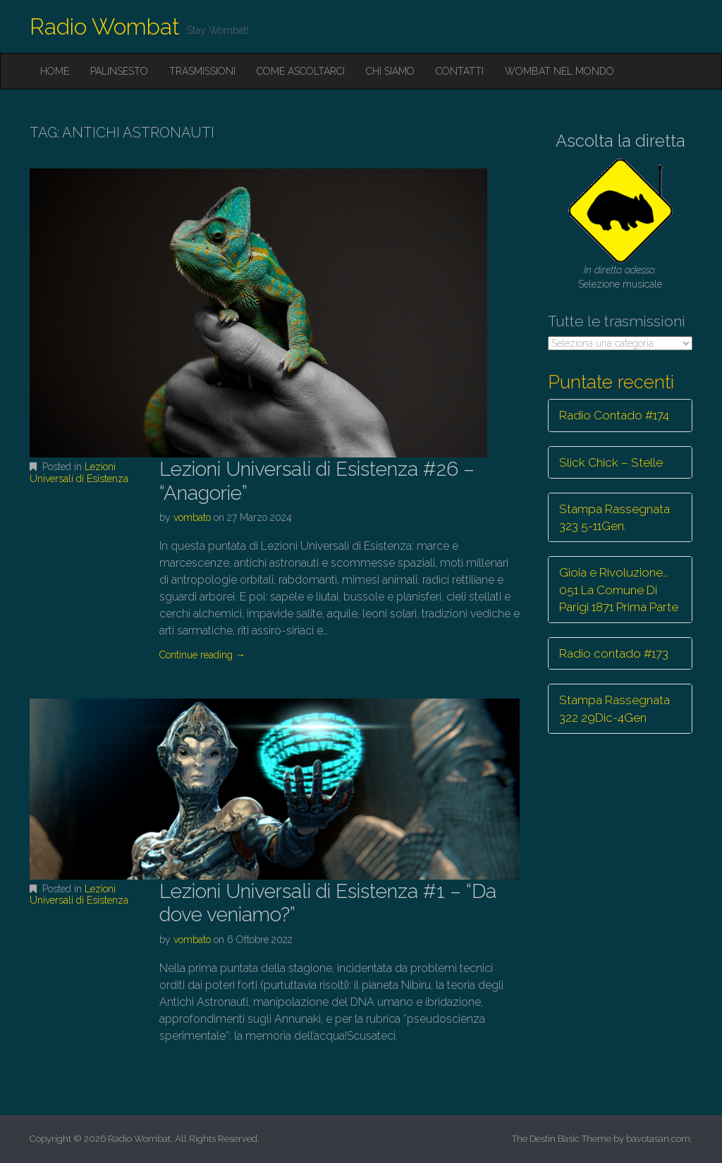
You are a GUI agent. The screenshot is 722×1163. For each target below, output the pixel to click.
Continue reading (202, 654)
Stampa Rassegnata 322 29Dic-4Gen (614, 708)
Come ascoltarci (301, 71)
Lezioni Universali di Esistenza (79, 472)
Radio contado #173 (613, 653)
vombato (192, 517)
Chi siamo (390, 71)
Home (54, 71)
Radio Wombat (105, 26)
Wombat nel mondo (559, 71)
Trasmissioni (202, 71)
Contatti (460, 71)
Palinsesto (119, 71)
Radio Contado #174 (614, 415)
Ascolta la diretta (620, 140)
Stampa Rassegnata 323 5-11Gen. (614, 517)
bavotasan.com (658, 1138)
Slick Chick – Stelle (611, 462)
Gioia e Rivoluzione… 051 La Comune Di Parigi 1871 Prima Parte (618, 589)
